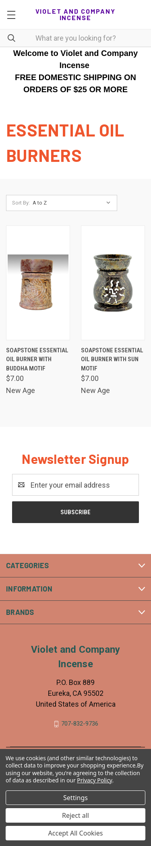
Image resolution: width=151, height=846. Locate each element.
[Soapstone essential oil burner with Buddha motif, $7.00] (38, 283)
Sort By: (21, 203)
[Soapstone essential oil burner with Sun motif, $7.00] (113, 283)
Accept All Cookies (75, 833)
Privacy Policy (94, 780)
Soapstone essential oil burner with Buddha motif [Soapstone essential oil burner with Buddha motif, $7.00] (37, 359)
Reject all (75, 815)
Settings (75, 797)
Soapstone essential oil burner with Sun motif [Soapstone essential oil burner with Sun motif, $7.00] (112, 359)
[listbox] (73, 203)
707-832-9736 (79, 723)
